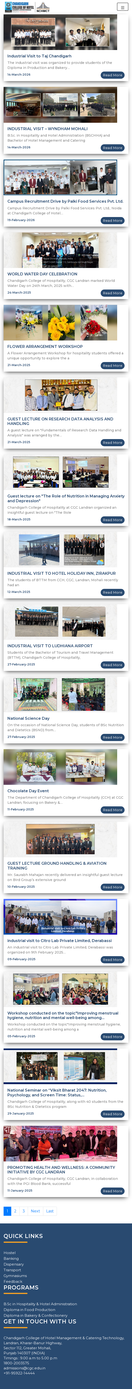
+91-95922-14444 (19, 1373)
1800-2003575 (16, 1363)
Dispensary (14, 1264)
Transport (12, 1270)
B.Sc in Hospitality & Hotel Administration (40, 1304)
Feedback (13, 1281)
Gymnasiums (15, 1275)
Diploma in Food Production (29, 1309)
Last (50, 1211)
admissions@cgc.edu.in (24, 1368)
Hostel (10, 1252)
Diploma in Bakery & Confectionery (35, 1315)
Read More (112, 75)
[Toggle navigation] (122, 7)
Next (35, 1211)
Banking (11, 1258)
